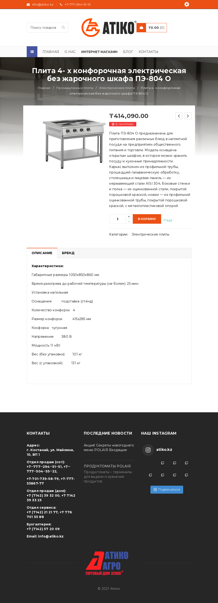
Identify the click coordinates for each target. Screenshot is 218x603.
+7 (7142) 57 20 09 (43, 529)
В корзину (147, 219)
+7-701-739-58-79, (43, 479)
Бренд (68, 253)
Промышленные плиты (75, 88)
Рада (167, 220)
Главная (44, 88)
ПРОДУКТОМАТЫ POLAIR (107, 466)
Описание (42, 253)
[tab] (42, 253)
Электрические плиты (117, 88)
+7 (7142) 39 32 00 (43, 495)
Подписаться (167, 489)
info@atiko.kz (51, 536)
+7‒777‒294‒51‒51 (78, 4)
